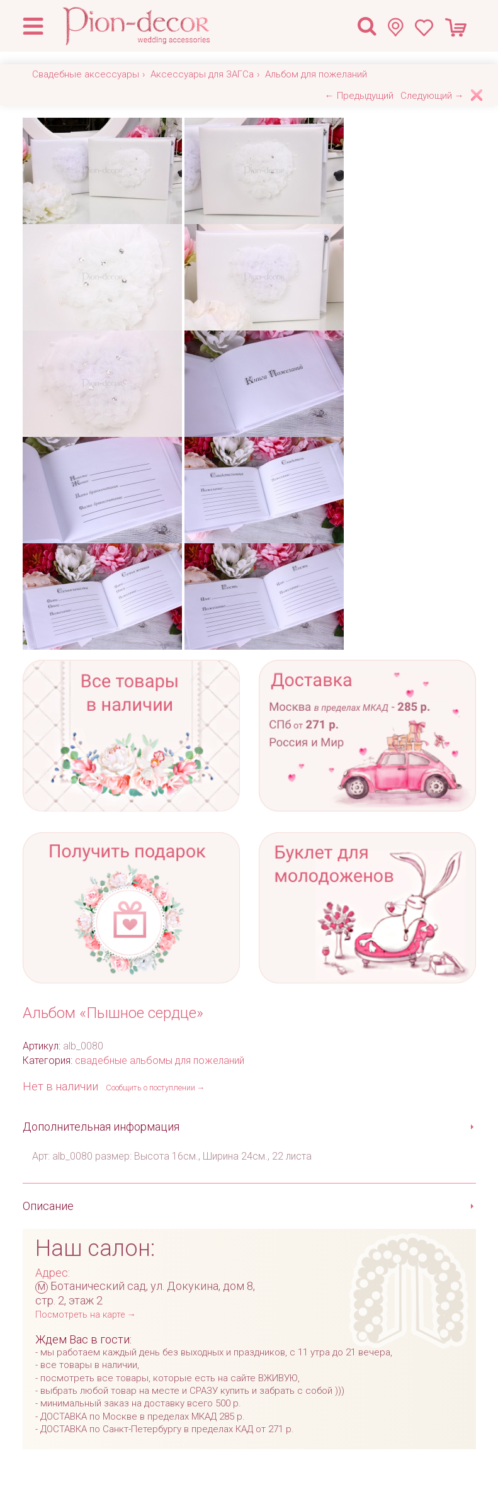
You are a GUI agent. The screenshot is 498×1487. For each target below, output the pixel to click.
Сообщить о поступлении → (155, 1087)
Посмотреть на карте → (85, 1314)
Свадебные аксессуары (85, 74)
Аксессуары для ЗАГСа (202, 74)
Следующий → (432, 95)
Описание (48, 1206)
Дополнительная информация (101, 1126)
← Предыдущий (359, 95)
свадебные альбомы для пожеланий (159, 1060)
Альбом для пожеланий (316, 74)
